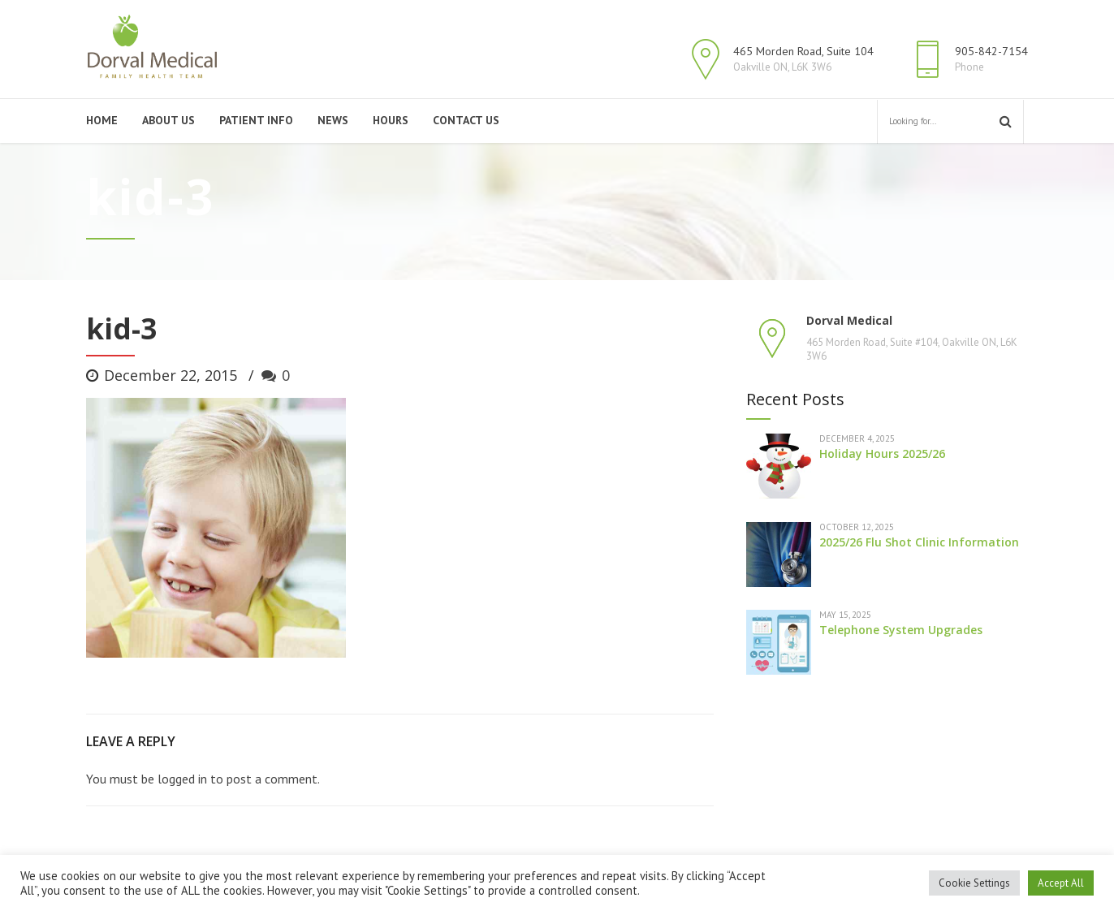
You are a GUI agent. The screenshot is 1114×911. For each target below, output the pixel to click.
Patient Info (256, 120)
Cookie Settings (974, 883)
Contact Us (466, 120)
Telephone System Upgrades (900, 629)
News (332, 120)
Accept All (1061, 883)
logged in (182, 779)
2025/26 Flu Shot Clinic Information (919, 542)
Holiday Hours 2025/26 (882, 453)
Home (102, 120)
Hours (390, 120)
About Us (168, 120)
